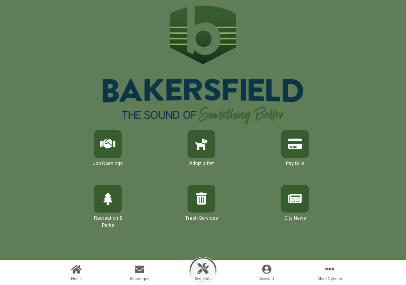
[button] (108, 155)
